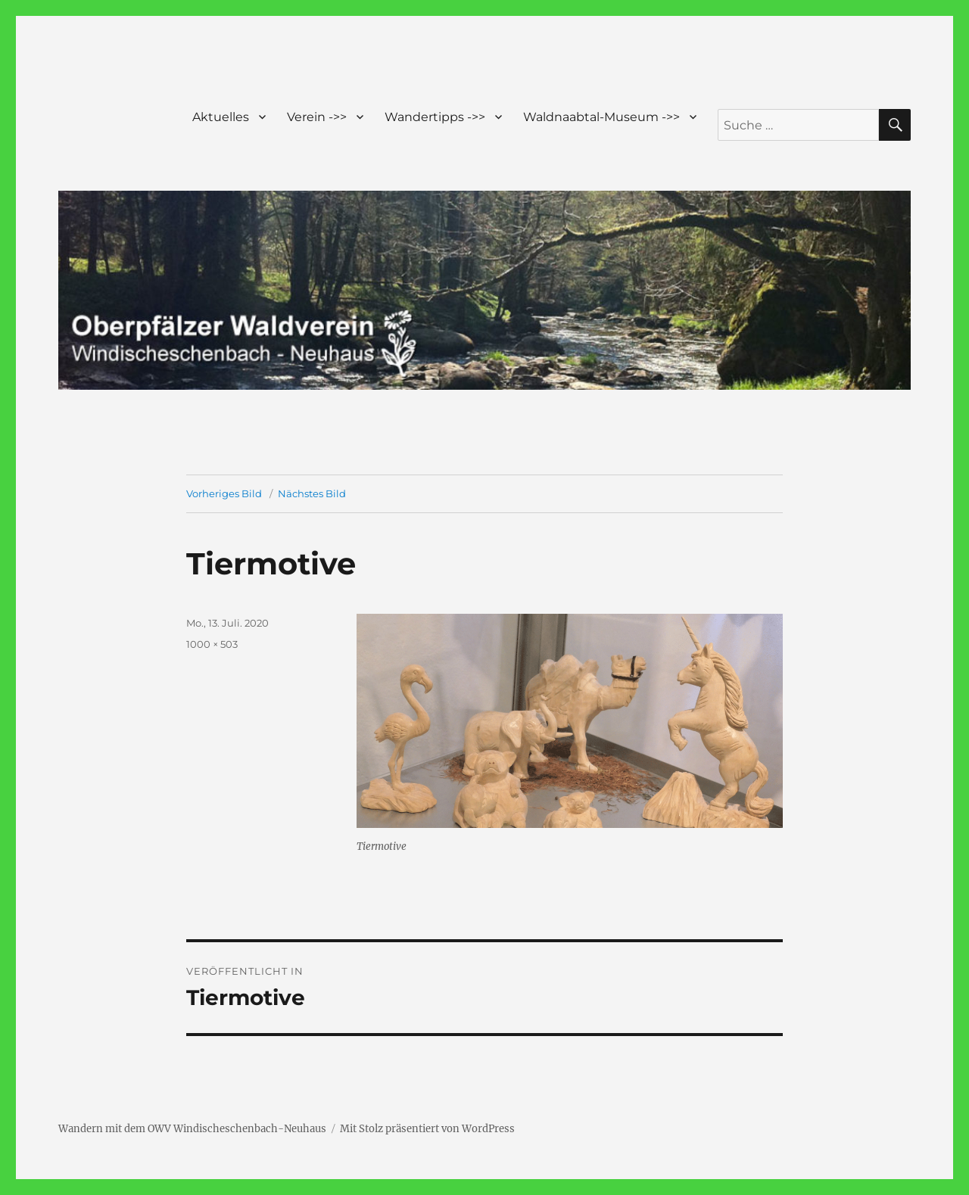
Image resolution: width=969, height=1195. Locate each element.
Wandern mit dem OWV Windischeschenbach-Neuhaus (192, 1128)
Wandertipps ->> (435, 117)
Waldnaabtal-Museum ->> (601, 117)
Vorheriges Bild (224, 493)
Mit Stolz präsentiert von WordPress (427, 1128)
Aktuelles (220, 117)
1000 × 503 (212, 644)
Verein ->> (317, 117)
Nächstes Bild (312, 493)
